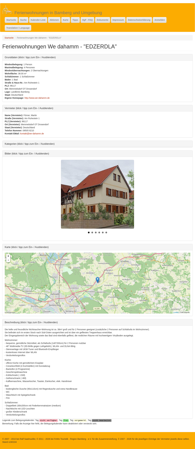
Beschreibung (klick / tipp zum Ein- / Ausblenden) (31, 322)
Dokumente (102, 20)
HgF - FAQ (87, 20)
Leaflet (175, 312)
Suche (23, 20)
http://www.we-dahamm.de (37, 98)
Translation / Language (18, 28)
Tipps (75, 20)
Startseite (11, 20)
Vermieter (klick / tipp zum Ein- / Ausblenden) (29, 108)
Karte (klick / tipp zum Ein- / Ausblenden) (27, 247)
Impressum (118, 20)
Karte (65, 20)
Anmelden (159, 20)
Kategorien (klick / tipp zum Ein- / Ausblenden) (30, 143)
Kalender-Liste (38, 20)
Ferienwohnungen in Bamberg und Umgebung (58, 12)
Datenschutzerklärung (139, 20)
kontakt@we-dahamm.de (32, 133)
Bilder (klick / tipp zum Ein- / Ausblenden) (27, 153)
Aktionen (54, 20)
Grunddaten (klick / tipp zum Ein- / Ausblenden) (30, 57)
